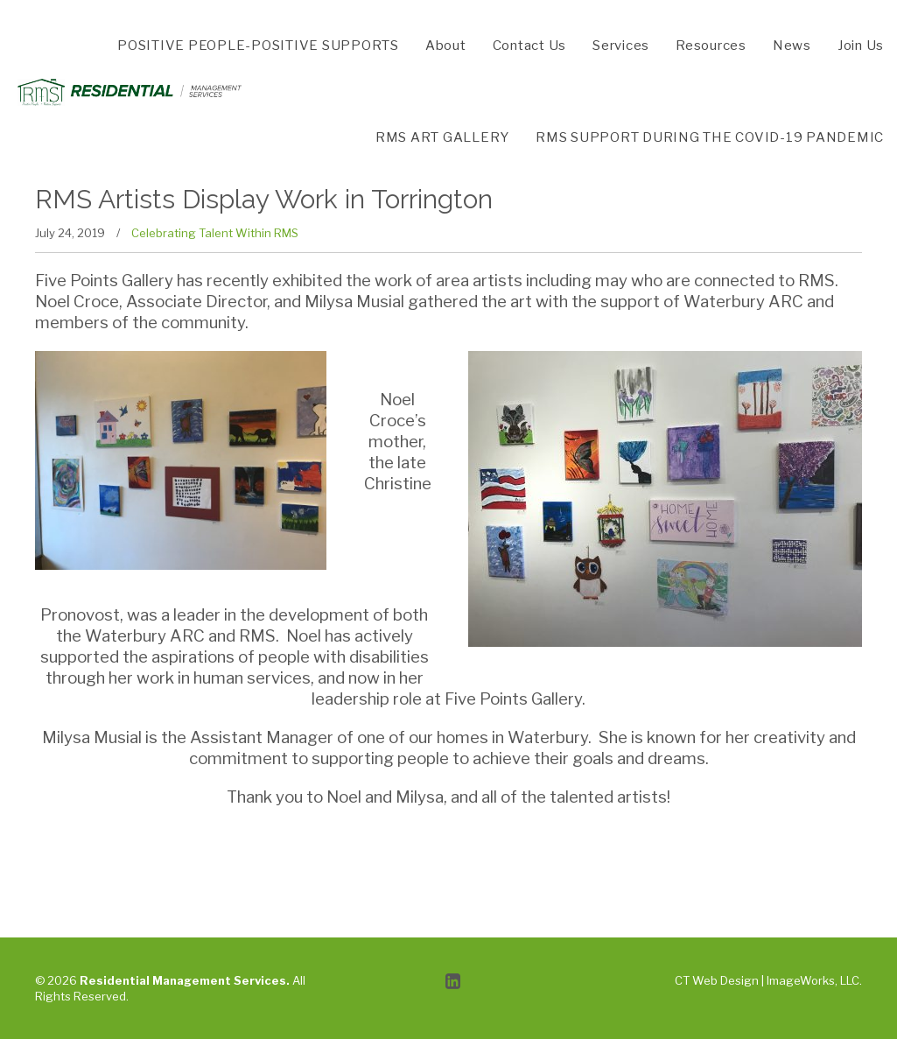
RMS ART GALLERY (442, 137)
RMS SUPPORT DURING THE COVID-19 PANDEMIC (710, 137)
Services (620, 45)
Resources (711, 45)
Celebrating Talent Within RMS (214, 233)
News (792, 45)
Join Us (860, 45)
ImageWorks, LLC (813, 980)
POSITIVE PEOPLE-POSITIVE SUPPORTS (258, 45)
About (445, 45)
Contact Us (530, 45)
